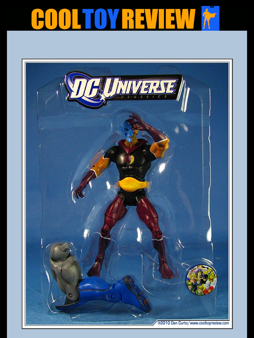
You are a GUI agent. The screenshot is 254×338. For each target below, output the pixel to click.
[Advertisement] (127, 46)
